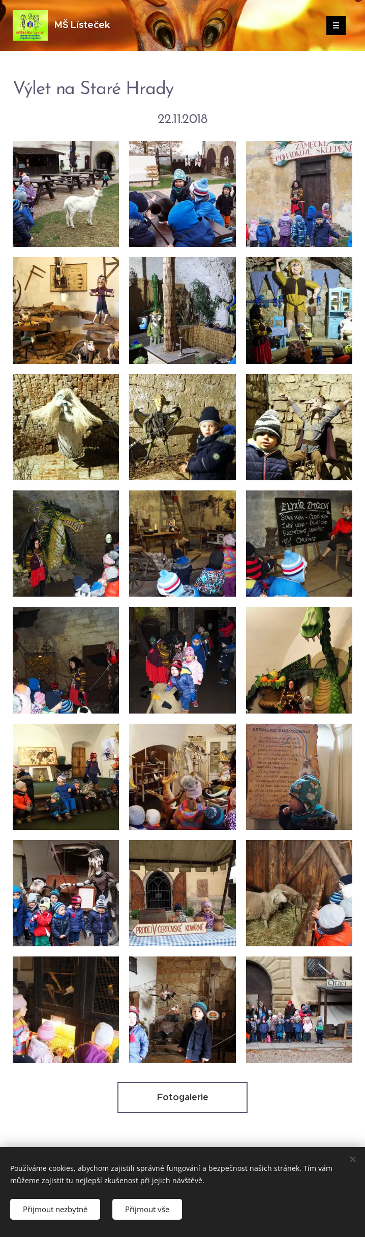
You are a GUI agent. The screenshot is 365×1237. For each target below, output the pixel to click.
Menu (332, 25)
